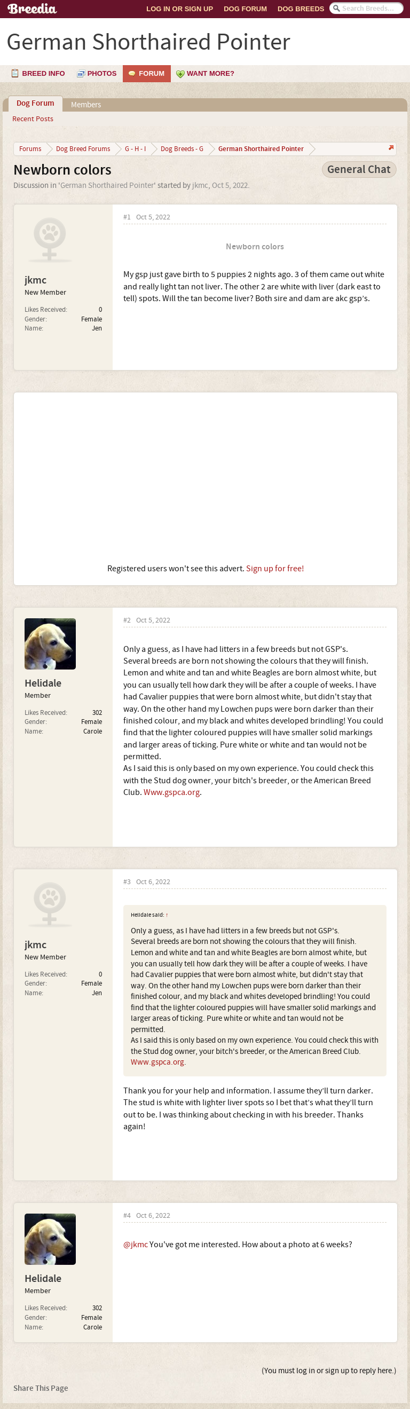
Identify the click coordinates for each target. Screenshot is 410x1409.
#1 (127, 217)
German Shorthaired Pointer (107, 185)
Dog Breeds (301, 9)
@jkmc (135, 1244)
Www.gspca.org (172, 792)
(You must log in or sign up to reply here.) (329, 1371)
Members (86, 105)
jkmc (200, 185)
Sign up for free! (275, 568)
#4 (127, 1216)
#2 (127, 620)
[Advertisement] (206, 478)
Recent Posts (32, 119)
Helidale (43, 683)
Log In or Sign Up (179, 9)
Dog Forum (245, 9)
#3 (127, 882)
